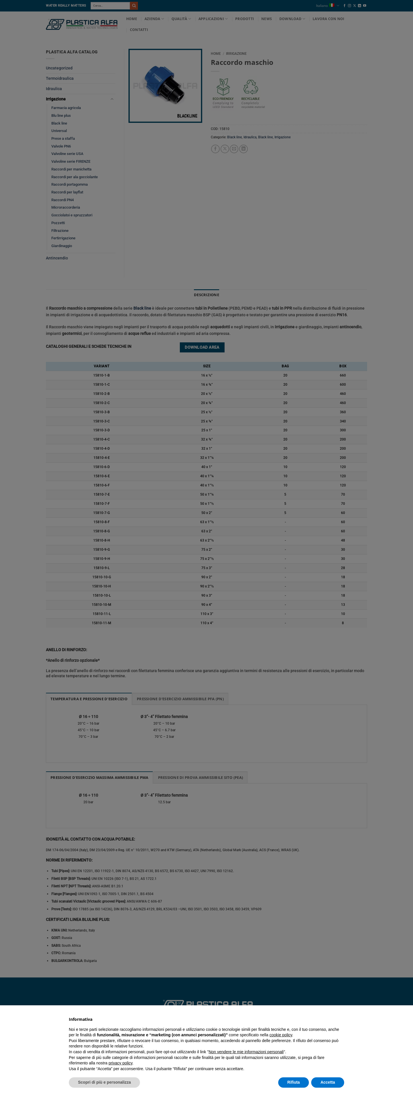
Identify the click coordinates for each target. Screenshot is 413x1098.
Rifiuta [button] (293, 1082)
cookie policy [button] (280, 1035)
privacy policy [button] (121, 1063)
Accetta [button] (327, 1082)
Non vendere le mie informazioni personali (246, 1051)
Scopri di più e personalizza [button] (104, 1082)
